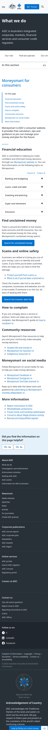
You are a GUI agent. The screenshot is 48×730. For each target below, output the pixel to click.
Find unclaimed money (14, 102)
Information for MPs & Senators (15, 483)
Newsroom (7, 493)
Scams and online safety (15, 106)
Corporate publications (13, 527)
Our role (9, 55)
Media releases (8, 498)
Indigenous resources (17, 353)
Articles (5, 509)
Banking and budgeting (16, 178)
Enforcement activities (11, 472)
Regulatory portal (9, 572)
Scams (4, 613)
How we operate (27, 55)
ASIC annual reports (10, 531)
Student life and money (18, 347)
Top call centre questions (12, 602)
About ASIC (7, 460)
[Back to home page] (14, 7)
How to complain (12, 110)
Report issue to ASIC (10, 606)
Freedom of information (12, 654)
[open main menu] (3, 6)
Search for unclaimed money (18, 243)
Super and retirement (15, 203)
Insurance (10, 211)
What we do (7, 465)
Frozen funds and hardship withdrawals (26, 412)
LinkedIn (10, 638)
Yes (7, 447)
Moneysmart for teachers (19, 350)
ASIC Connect (7, 569)
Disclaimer (6, 656)
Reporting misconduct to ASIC (14, 610)
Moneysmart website (24, 162)
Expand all (31, 173)
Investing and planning (16, 195)
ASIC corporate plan (10, 535)
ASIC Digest (7, 546)
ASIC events (7, 480)
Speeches (6, 502)
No (19, 447)
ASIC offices (7, 617)
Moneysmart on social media (17, 117)
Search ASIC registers (11, 565)
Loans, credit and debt (15, 187)
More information (12, 121)
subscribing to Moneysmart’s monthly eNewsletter (22, 391)
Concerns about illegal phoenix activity (25, 415)
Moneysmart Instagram (18, 378)
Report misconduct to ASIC (20, 405)
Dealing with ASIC (9, 476)
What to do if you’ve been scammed (24, 278)
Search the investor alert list (18, 299)
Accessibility (7, 659)
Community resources (14, 114)
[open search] (42, 6)
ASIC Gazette (7, 543)
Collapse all (41, 173)
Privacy (37, 654)
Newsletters (7, 539)
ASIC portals (7, 561)
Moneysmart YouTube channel (21, 381)
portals (32, 7)
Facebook (10, 643)
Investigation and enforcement (15, 468)
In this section (10, 65)
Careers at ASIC (9, 581)
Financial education (13, 99)
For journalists (8, 513)
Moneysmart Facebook (18, 375)
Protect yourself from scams (20, 275)
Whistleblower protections (19, 408)
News (4, 506)
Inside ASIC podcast (10, 517)
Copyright (28, 654)
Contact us (7, 597)
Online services (9, 556)
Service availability (20, 656)
